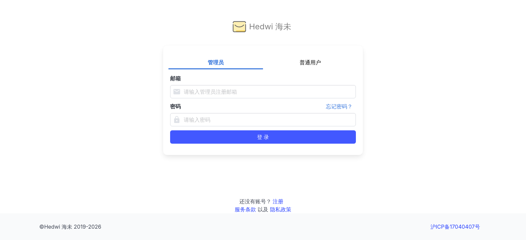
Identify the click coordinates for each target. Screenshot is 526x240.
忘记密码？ (339, 106)
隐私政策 (280, 209)
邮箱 (175, 78)
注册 (278, 201)
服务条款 (245, 209)
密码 (263, 106)
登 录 (263, 137)
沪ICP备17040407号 (455, 226)
